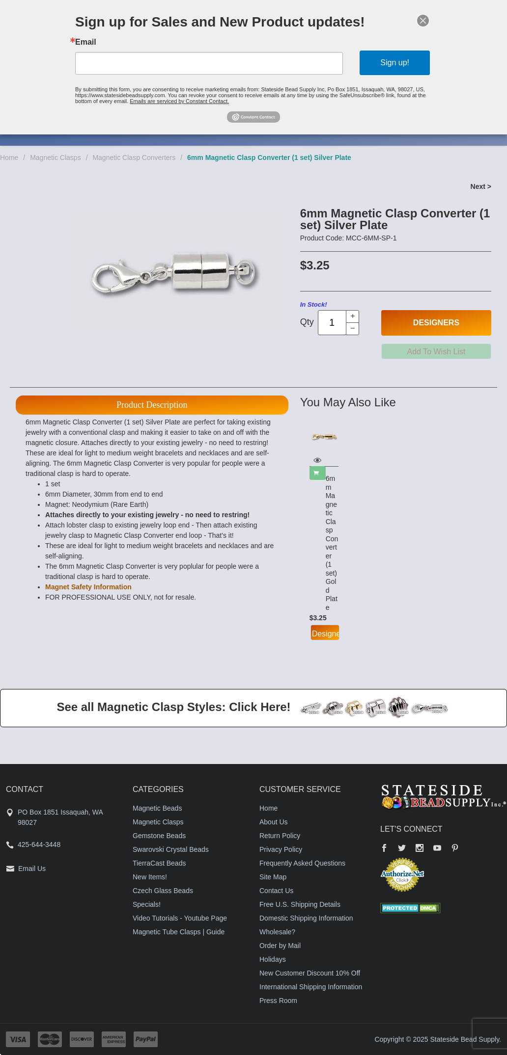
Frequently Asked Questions (302, 863)
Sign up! (394, 62)
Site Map (272, 877)
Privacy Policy (280, 849)
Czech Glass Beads (163, 891)
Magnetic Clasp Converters (133, 157)
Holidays (272, 959)
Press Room (278, 1000)
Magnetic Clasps (55, 157)
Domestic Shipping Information (306, 918)
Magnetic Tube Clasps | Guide (179, 932)
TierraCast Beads (159, 863)
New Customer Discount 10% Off (309, 973)
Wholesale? (277, 932)
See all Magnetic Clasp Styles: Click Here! (173, 706)
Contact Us (276, 891)
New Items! (150, 877)
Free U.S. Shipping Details (299, 904)
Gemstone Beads (159, 836)
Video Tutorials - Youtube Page (180, 918)
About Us (273, 822)
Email (85, 42)
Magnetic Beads (157, 808)
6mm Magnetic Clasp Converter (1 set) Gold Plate (332, 543)
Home (9, 157)
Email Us (32, 868)
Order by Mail (280, 946)
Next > (481, 186)
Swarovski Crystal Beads (171, 849)
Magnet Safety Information (88, 587)
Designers (436, 322)
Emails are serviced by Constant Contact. (179, 101)
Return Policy (279, 836)
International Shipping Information (310, 987)
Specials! (147, 904)
